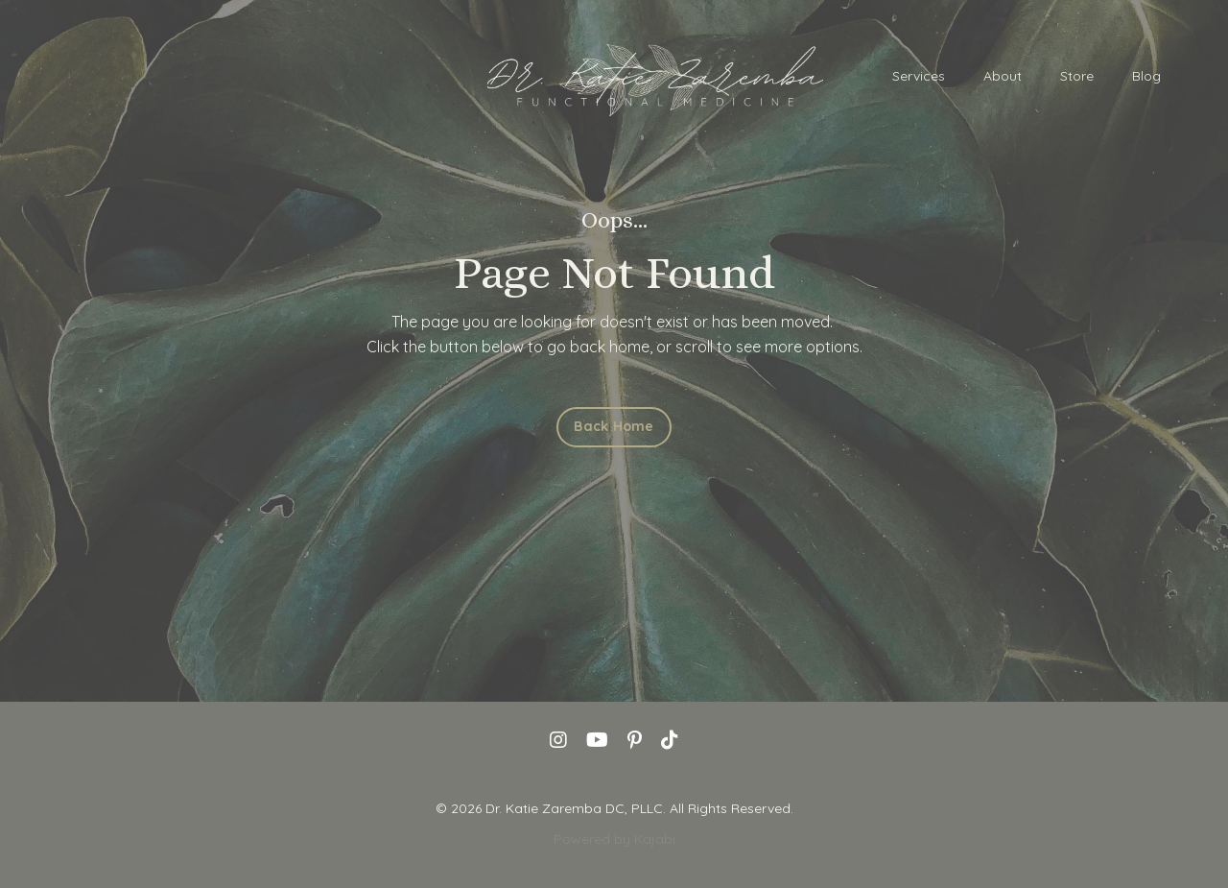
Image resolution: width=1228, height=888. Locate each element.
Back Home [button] (613, 426)
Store (1077, 75)
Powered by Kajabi (614, 839)
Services (918, 75)
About (1002, 75)
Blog (1146, 75)
